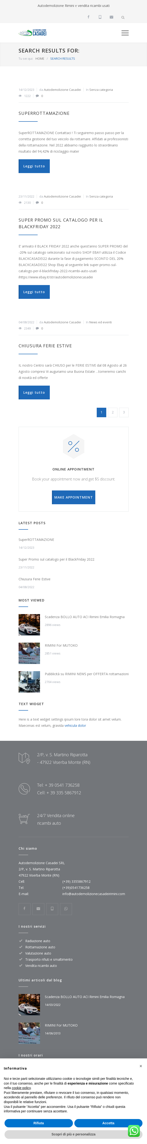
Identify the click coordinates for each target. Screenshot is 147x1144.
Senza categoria (101, 89)
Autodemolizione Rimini (56, 5)
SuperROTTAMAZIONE (44, 113)
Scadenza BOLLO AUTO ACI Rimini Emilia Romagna (85, 617)
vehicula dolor (75, 725)
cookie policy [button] (21, 1088)
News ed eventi (100, 322)
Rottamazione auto (40, 947)
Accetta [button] (108, 1123)
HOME (39, 58)
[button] (141, 1066)
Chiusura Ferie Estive (45, 346)
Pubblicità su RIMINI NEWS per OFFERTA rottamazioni (87, 674)
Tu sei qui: (26, 58)
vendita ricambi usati (94, 5)
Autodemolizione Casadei (62, 89)
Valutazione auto (38, 953)
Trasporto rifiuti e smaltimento (49, 959)
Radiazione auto (37, 941)
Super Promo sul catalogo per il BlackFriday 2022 (56, 559)
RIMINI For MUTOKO (61, 645)
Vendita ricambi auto (41, 965)
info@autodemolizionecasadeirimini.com (93, 894)
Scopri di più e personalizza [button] (73, 1134)
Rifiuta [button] (38, 1123)
